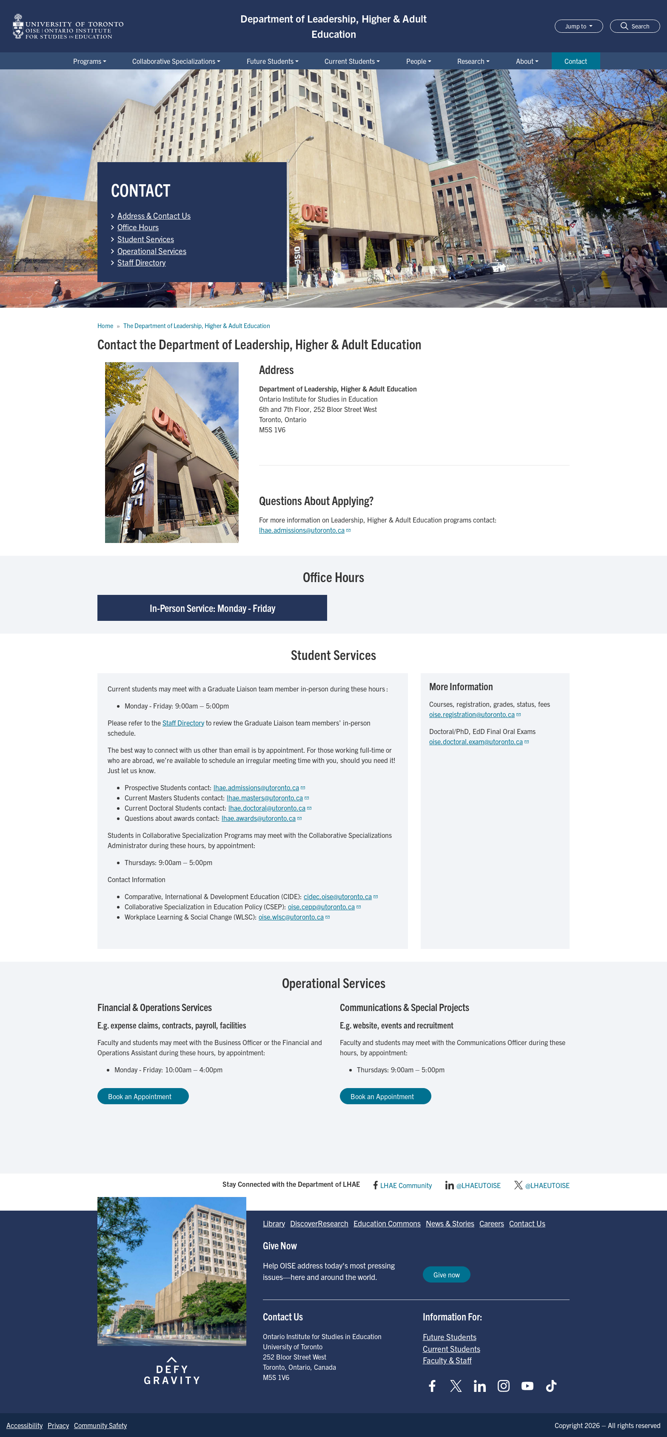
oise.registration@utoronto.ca (475, 714)
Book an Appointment (143, 1096)
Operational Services (151, 251)
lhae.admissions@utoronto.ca (305, 530)
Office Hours (138, 227)
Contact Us (527, 1223)
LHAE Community (406, 1185)
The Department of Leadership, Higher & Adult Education (196, 325)
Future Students (270, 61)
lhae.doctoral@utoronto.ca (270, 807)
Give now (446, 1274)
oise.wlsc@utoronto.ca (295, 916)
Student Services (145, 239)
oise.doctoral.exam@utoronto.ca (479, 741)
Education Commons (387, 1223)
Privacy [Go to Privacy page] (58, 1425)
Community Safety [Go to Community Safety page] (100, 1425)
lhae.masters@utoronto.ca (268, 797)
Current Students (350, 61)
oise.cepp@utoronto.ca (325, 906)
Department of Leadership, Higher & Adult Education (333, 26)
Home (105, 325)
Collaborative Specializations (173, 61)
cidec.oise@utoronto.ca (341, 896)
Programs (87, 61)
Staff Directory (141, 262)
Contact (575, 61)
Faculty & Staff (447, 1360)
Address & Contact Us (154, 215)
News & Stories (450, 1223)
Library (274, 1223)
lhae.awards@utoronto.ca (262, 818)
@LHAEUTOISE (478, 1185)
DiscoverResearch (319, 1223)
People (416, 61)
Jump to (576, 26)
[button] (635, 26)
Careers (491, 1223)
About (524, 61)
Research (471, 61)
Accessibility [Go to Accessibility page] (24, 1425)
